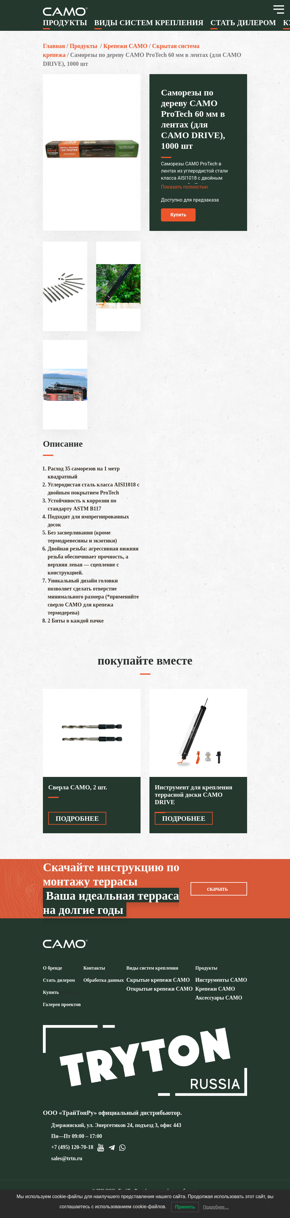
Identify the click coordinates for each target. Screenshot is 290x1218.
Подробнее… (216, 1207)
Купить (178, 215)
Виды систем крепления (149, 22)
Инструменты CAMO (221, 980)
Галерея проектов (62, 1004)
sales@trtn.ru (66, 1158)
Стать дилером (243, 22)
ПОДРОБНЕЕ (77, 818)
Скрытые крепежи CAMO (158, 980)
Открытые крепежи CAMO (159, 989)
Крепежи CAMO (125, 46)
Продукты (65, 22)
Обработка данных (103, 980)
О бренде (52, 967)
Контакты (94, 967)
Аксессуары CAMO (218, 998)
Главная (54, 46)
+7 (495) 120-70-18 (72, 1147)
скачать (217, 888)
